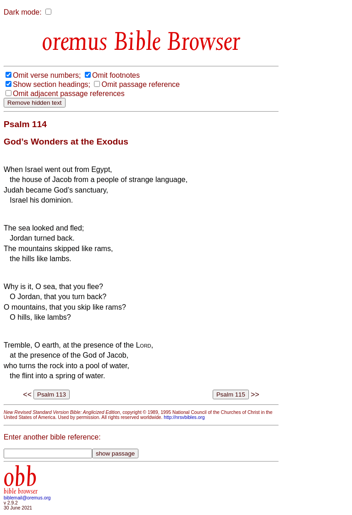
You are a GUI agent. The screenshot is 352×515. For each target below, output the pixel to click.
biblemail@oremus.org (27, 497)
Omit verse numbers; (47, 75)
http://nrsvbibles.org (184, 417)
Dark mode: (23, 12)
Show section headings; (51, 84)
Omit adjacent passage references (69, 93)
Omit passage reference (140, 84)
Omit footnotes (116, 75)
